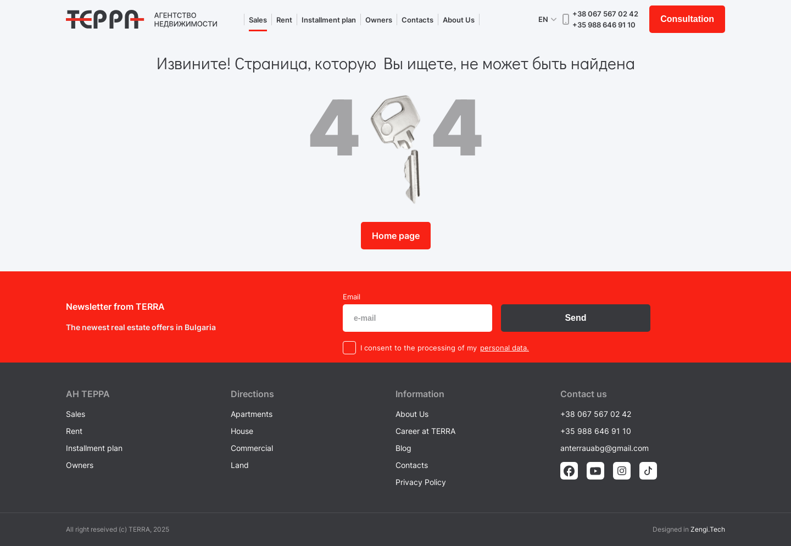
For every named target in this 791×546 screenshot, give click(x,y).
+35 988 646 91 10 (604, 24)
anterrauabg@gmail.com (604, 448)
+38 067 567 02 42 (605, 13)
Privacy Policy (421, 482)
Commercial (252, 448)
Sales (258, 19)
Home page (396, 235)
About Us (459, 19)
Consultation (687, 19)
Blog (403, 448)
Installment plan (329, 19)
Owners (378, 19)
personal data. (504, 347)
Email (351, 296)
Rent (284, 19)
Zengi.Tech (707, 529)
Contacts (417, 19)
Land (240, 465)
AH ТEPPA (88, 393)
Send (575, 317)
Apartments (251, 414)
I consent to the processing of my (418, 347)
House (242, 431)
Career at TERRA (425, 431)
